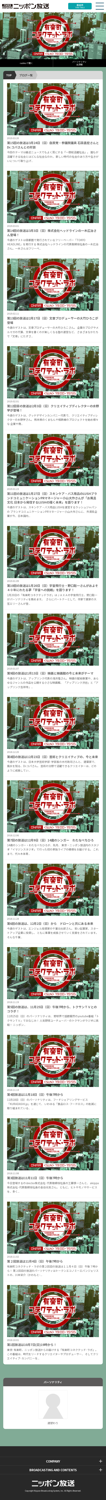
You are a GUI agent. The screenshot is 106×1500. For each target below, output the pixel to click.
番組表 (80, 6)
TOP (9, 75)
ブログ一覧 (26, 75)
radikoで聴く (26, 63)
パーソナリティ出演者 (79, 63)
